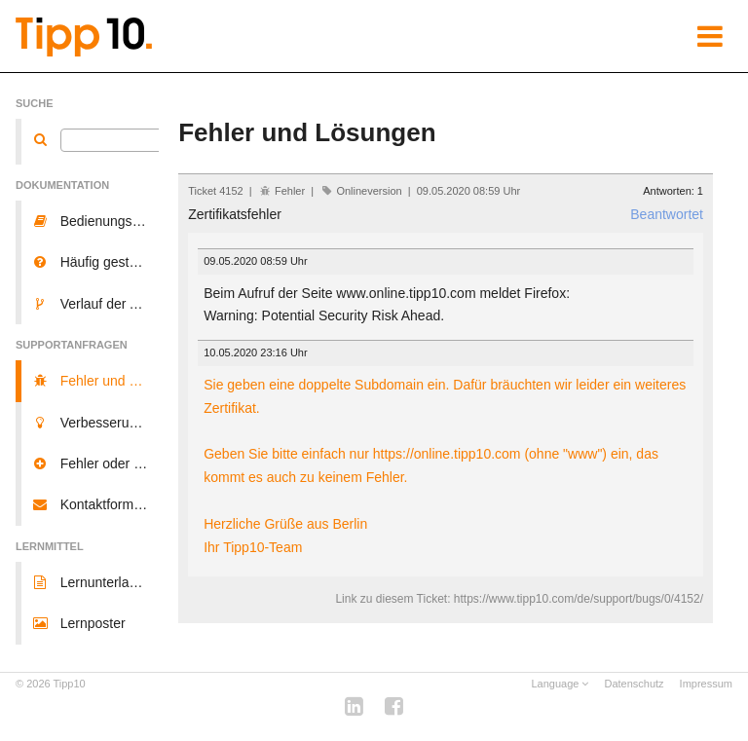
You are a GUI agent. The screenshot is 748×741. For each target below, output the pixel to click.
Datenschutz (633, 683)
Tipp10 (70, 683)
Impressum (706, 683)
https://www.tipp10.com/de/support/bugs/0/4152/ (578, 599)
